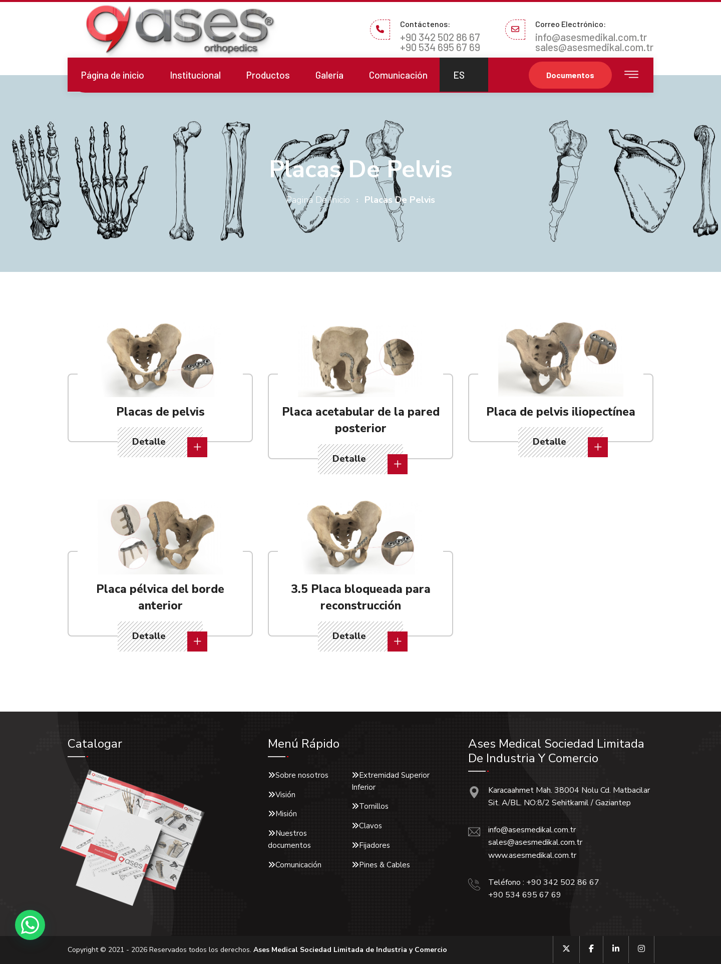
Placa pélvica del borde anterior (160, 597)
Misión (286, 814)
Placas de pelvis (160, 412)
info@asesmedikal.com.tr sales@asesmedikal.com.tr (594, 42)
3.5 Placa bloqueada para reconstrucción (361, 597)
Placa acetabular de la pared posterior (361, 420)
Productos (268, 75)
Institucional (195, 75)
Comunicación (398, 75)
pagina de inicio (318, 200)
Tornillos (374, 806)
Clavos (370, 826)
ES (459, 75)
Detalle (167, 446)
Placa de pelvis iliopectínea (560, 412)
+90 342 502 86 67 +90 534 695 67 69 (440, 42)
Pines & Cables (384, 865)
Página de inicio (112, 75)
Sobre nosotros (301, 775)
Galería (329, 75)
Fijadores (374, 845)
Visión (285, 795)
